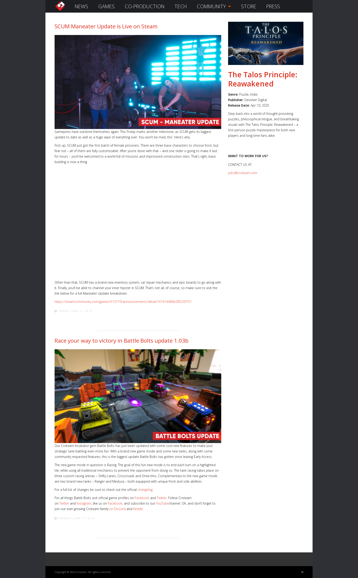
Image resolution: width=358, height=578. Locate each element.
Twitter (162, 498)
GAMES (106, 6)
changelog (145, 489)
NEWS (81, 6)
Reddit (138, 509)
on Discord (117, 509)
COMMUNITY (214, 6)
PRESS (273, 6)
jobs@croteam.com (242, 173)
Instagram (84, 503)
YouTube (162, 503)
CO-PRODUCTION (144, 6)
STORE (248, 6)
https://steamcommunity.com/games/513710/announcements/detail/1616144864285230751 (123, 301)
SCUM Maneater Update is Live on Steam (106, 26)
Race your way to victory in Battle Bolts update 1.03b (121, 340)
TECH (180, 6)
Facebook (142, 498)
